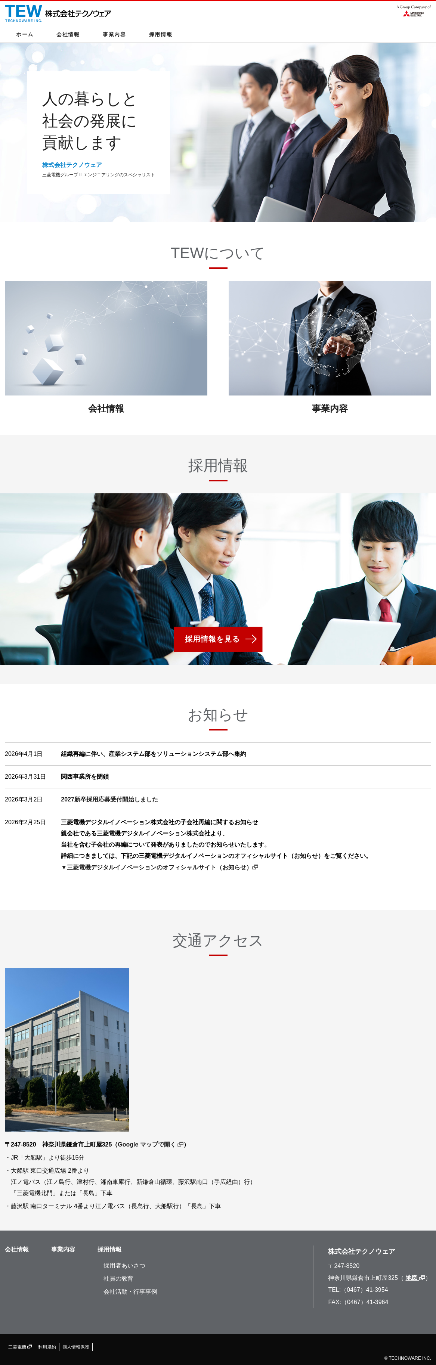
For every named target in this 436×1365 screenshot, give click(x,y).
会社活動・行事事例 (130, 1291)
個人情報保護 (75, 1347)
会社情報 (68, 34)
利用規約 (47, 1347)
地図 (415, 1278)
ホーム (25, 34)
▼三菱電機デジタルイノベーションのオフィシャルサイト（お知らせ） (159, 867)
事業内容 (114, 34)
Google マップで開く (150, 1144)
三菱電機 (20, 1347)
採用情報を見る (212, 639)
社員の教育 (118, 1278)
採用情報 (161, 34)
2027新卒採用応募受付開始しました (109, 799)
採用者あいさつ (124, 1265)
